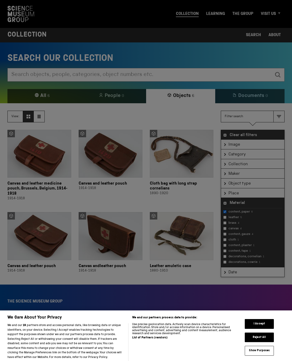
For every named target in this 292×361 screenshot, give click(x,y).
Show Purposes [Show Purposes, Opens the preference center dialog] (259, 354)
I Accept (259, 328)
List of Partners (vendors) (150, 342)
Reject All (259, 341)
